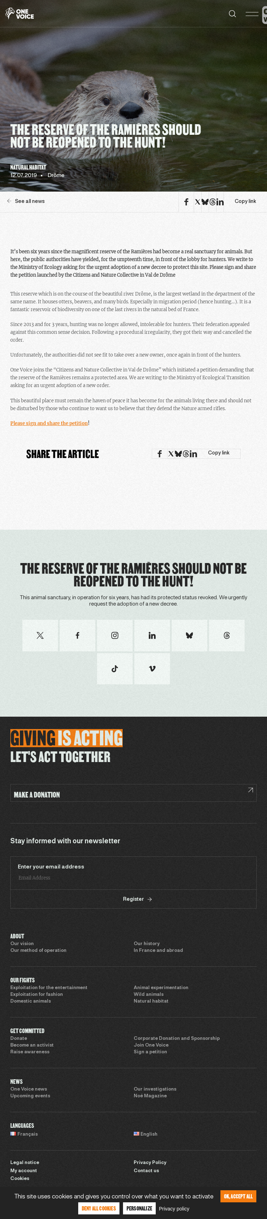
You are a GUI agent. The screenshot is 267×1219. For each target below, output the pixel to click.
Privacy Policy (150, 1163)
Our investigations (155, 1089)
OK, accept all (238, 1196)
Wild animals (149, 995)
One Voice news (28, 1089)
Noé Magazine (150, 1096)
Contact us (146, 1171)
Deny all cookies (99, 1208)
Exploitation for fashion (36, 995)
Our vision (22, 944)
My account (23, 1171)
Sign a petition (150, 1052)
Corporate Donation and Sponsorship (177, 1039)
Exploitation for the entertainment (48, 988)
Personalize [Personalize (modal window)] (139, 1208)
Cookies (19, 1179)
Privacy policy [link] (174, 1209)
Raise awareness (29, 1052)
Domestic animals (30, 1001)
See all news (26, 201)
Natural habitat (151, 1001)
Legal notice (24, 1163)
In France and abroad (158, 951)
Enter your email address (51, 867)
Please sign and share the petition (49, 423)
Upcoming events (30, 1096)
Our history (147, 944)
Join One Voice (151, 1045)
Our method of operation (38, 951)
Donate (18, 1039)
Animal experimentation (161, 988)
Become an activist (32, 1045)
